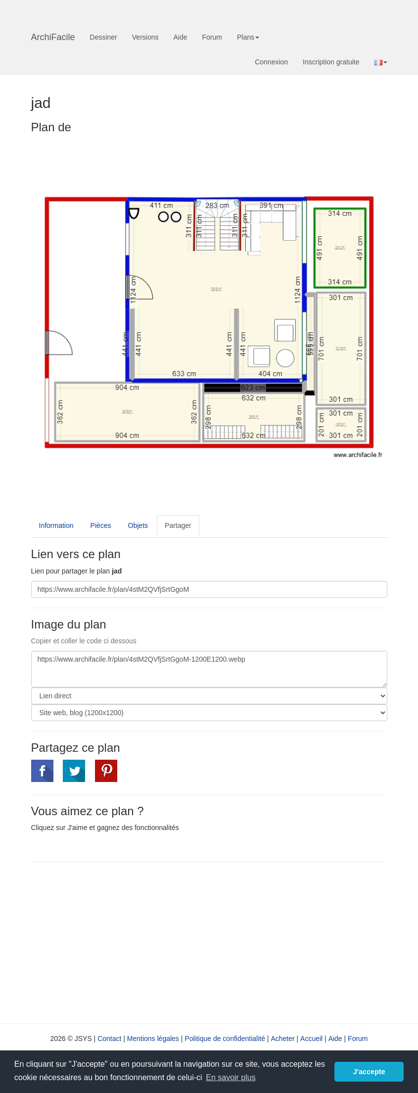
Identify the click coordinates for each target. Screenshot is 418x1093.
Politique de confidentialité (225, 1038)
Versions (145, 37)
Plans (248, 37)
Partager (178, 525)
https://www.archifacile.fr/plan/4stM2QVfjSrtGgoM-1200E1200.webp (209, 669)
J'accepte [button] (369, 1072)
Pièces (101, 525)
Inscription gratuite (331, 62)
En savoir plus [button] (231, 1077)
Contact (109, 1038)
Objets (138, 525)
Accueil (311, 1038)
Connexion (271, 62)
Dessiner (103, 37)
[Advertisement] (114, 941)
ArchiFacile (53, 37)
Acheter (282, 1038)
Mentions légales (153, 1038)
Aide (180, 37)
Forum (212, 37)
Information (56, 525)
